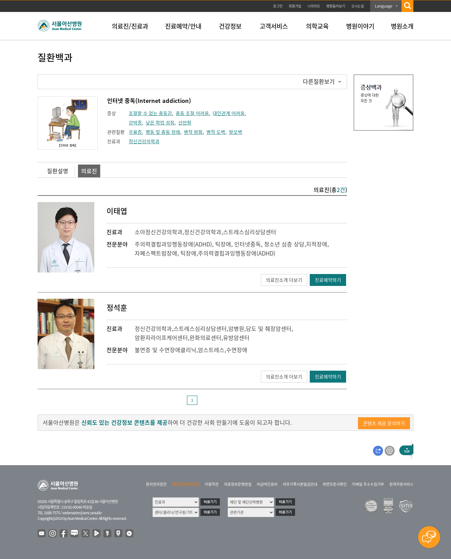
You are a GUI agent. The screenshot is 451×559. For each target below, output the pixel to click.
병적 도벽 (215, 132)
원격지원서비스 (401, 484)
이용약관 (212, 484)
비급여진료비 (267, 484)
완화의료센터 (205, 337)
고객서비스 (274, 26)
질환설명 (57, 171)
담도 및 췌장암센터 (269, 328)
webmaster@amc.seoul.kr (82, 513)
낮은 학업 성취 (160, 122)
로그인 (278, 6)
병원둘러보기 (335, 6)
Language (383, 6)
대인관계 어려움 (229, 113)
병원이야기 (360, 26)
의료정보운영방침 (237, 484)
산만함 (184, 122)
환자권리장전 (156, 484)
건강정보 (230, 26)
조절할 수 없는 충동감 (150, 113)
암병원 (236, 328)
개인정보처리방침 (186, 484)
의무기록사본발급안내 (300, 484)
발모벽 (235, 132)
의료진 (89, 171)
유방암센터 (236, 337)
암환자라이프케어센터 (161, 337)
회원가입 (295, 6)
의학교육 (317, 26)
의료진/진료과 (130, 26)
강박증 (135, 122)
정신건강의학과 (144, 141)
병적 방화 (193, 132)
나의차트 (314, 6)
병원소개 (402, 26)
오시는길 (357, 6)
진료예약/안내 (183, 26)
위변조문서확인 (335, 484)
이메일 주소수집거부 (368, 484)
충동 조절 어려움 (192, 113)
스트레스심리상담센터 (249, 232)
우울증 (135, 132)
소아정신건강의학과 (159, 232)
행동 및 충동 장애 (163, 132)
